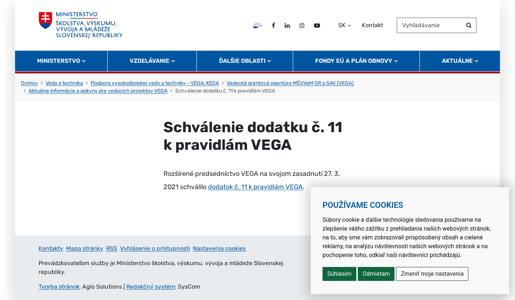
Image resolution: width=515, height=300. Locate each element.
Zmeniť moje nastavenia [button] (432, 273)
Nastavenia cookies (219, 248)
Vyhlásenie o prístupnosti (155, 248)
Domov (29, 83)
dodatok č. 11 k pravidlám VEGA (255, 187)
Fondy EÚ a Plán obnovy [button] (353, 60)
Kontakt (372, 25)
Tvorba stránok (59, 286)
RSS (111, 248)
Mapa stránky (84, 248)
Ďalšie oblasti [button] (242, 60)
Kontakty (51, 248)
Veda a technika (64, 83)
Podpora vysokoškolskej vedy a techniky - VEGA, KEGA (155, 83)
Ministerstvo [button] (58, 60)
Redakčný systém (150, 286)
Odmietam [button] (376, 273)
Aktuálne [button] (457, 60)
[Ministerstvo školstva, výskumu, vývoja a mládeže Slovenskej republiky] (81, 25)
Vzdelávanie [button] (149, 60)
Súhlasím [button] (339, 273)
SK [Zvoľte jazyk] (342, 25)
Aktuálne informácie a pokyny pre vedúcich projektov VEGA (98, 91)
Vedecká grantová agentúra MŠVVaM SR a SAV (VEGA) (290, 83)
